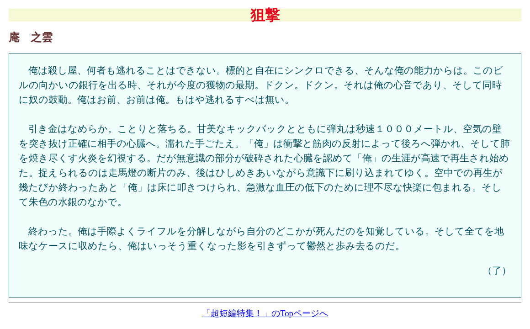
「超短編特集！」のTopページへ (265, 313)
